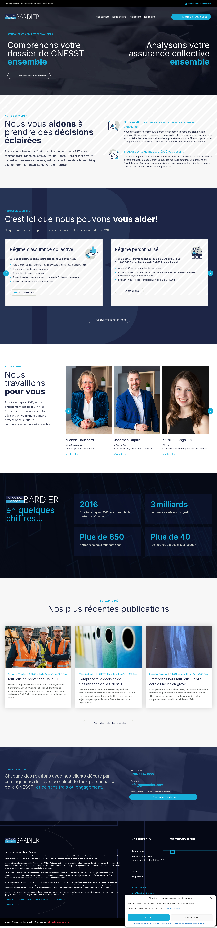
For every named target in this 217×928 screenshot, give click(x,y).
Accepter (148, 917)
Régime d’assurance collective (146, 249)
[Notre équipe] (119, 16)
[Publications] (135, 16)
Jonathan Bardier (79, 440)
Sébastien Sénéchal (17, 676)
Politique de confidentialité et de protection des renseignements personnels (177, 923)
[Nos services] (103, 16)
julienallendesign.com (58, 924)
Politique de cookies (141, 923)
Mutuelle (40, 676)
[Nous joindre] (151, 16)
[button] (211, 898)
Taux (64, 676)
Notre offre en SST (53, 676)
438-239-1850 (142, 776)
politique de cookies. (174, 908)
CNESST (32, 676)
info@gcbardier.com (147, 787)
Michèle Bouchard (128, 440)
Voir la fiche (72, 451)
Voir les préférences (192, 917)
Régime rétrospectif (30, 249)
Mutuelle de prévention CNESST (33, 681)
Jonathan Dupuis (175, 440)
